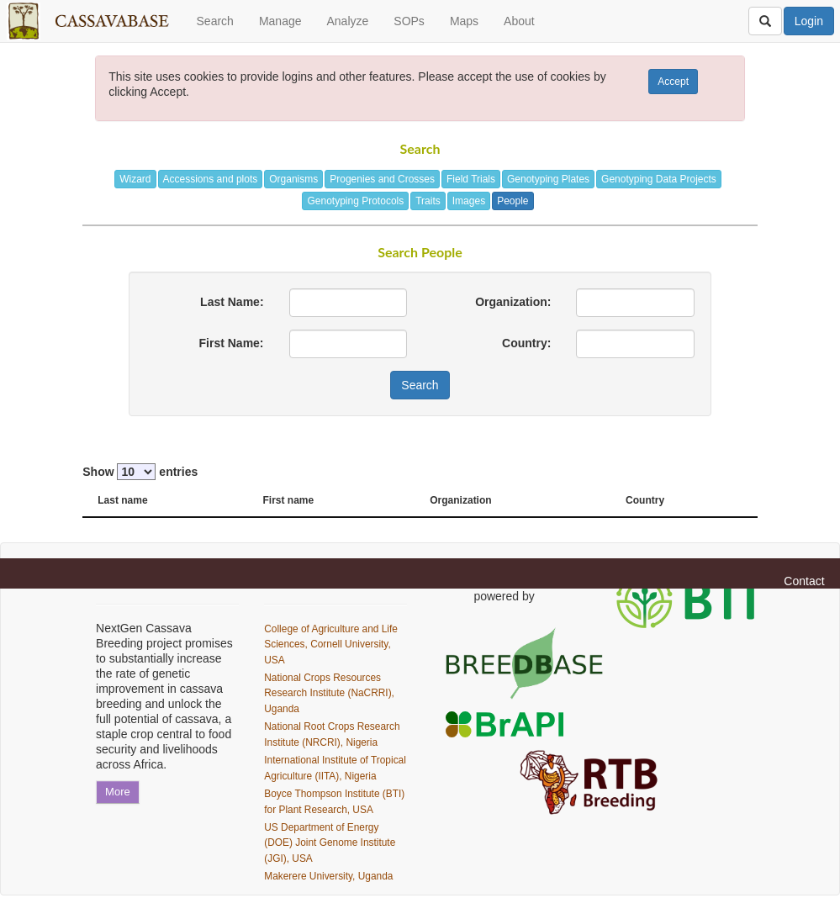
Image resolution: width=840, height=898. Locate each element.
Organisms (293, 179)
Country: (526, 343)
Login (809, 21)
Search (215, 21)
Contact (804, 581)
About (519, 21)
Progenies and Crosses (382, 179)
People (512, 201)
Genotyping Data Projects (658, 179)
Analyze (347, 21)
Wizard (135, 179)
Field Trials (470, 179)
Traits (428, 201)
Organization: (513, 302)
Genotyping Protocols (355, 201)
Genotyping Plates (548, 179)
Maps (464, 21)
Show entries (140, 471)
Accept (673, 81)
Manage (280, 21)
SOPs (409, 21)
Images (468, 201)
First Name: (231, 343)
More (117, 791)
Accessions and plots (210, 179)
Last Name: (231, 302)
